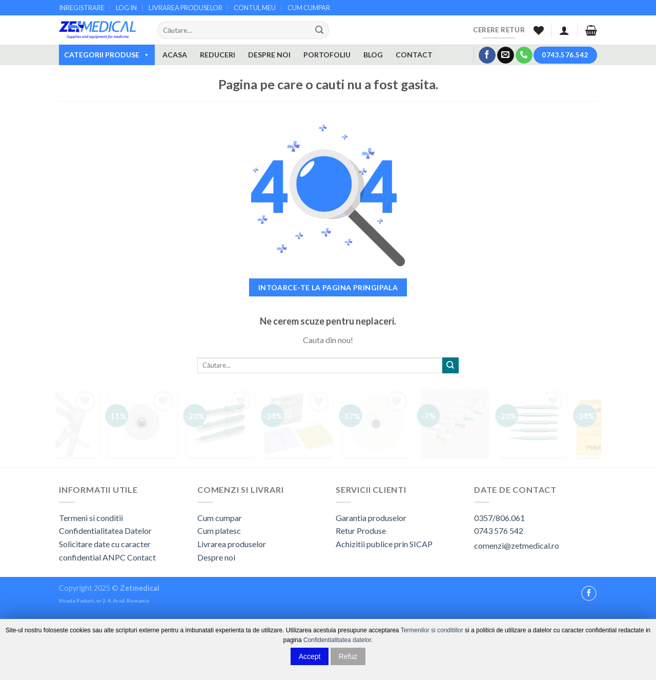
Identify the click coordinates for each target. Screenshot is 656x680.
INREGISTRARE (82, 8)
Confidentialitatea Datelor (105, 530)
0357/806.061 (499, 518)
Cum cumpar (219, 518)
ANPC (114, 557)
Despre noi (216, 557)
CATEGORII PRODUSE (107, 54)
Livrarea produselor (231, 544)
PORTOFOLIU (327, 54)
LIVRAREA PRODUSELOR (185, 8)
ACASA (174, 54)
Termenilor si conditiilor (432, 630)
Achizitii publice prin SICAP (384, 544)
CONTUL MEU (255, 8)
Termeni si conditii (91, 518)
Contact (141, 557)
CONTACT (414, 54)
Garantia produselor (371, 518)
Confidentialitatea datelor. (338, 640)
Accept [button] (310, 656)
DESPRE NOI (269, 54)
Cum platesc (219, 530)
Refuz (348, 656)
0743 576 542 (498, 530)
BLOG (373, 54)
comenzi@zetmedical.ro (516, 545)
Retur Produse (361, 530)
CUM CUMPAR (309, 8)
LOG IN (126, 8)
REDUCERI (217, 54)
